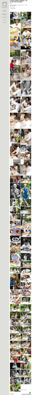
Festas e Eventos (4, 11)
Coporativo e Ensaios (4, 14)
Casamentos (4, 17)
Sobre (4, 19)
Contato (4, 22)
